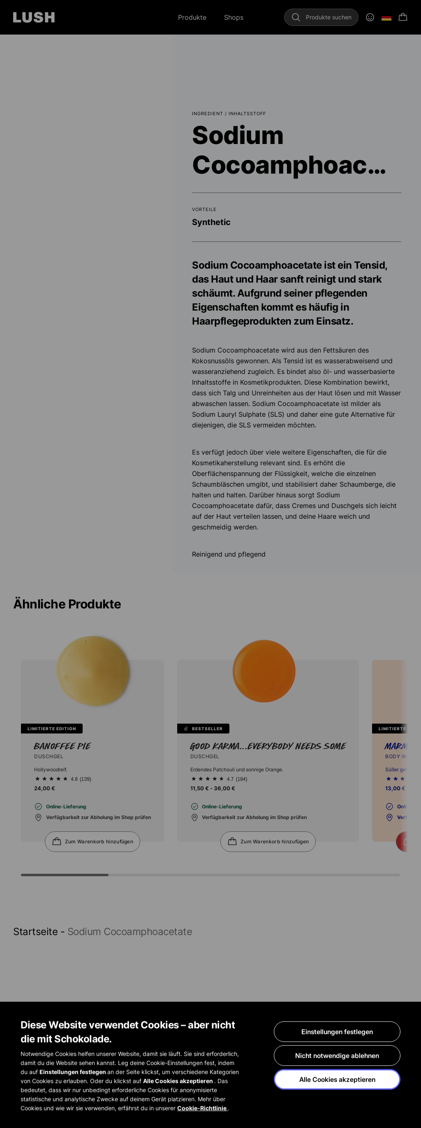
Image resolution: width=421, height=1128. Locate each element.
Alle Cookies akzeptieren (337, 1079)
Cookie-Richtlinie (202, 1108)
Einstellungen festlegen (337, 1032)
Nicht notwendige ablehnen (337, 1055)
